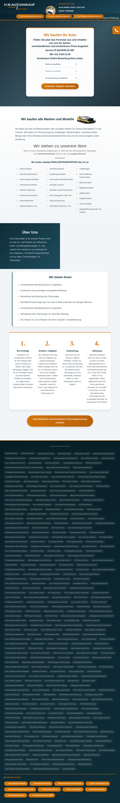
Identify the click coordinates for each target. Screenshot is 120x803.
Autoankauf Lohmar (16, 795)
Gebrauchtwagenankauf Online (21, 789)
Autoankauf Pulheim (42, 783)
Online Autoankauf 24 (99, 783)
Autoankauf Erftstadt (17, 783)
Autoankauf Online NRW (43, 795)
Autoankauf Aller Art (50, 789)
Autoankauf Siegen (97, 789)
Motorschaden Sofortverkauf (70, 783)
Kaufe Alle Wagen (74, 789)
